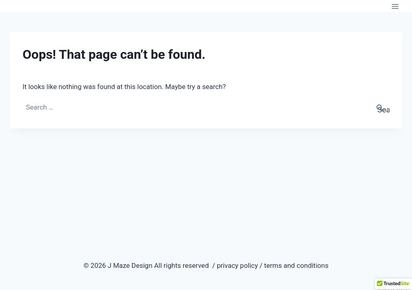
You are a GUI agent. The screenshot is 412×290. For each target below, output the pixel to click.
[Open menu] (394, 6)
